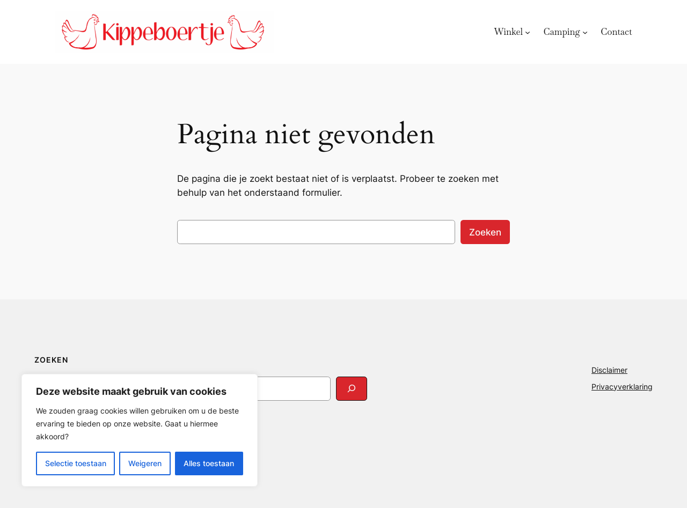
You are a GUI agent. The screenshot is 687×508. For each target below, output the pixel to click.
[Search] (351, 389)
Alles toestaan (209, 463)
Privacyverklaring (622, 386)
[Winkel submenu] (527, 31)
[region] (139, 430)
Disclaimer (609, 369)
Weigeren (145, 463)
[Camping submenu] (585, 31)
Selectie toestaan (75, 463)
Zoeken (485, 232)
